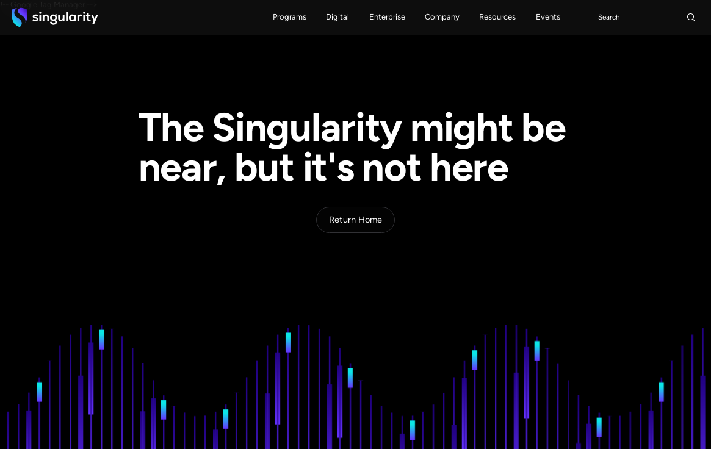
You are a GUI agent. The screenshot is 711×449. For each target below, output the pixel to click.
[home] (55, 17)
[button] (289, 17)
